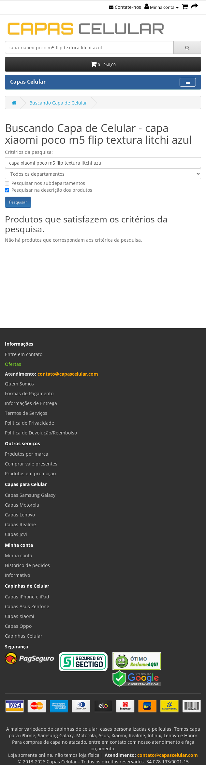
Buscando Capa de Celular (58, 103)
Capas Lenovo (20, 515)
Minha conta (161, 7)
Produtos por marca (26, 454)
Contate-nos (125, 7)
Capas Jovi (16, 534)
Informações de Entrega (31, 403)
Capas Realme (20, 524)
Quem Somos (19, 384)
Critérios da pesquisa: (29, 152)
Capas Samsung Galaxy (30, 495)
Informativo (17, 575)
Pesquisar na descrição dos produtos (48, 190)
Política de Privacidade (29, 423)
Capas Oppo (18, 626)
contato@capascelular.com (67, 374)
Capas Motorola (22, 505)
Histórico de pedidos (27, 565)
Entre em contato (23, 354)
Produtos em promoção (30, 473)
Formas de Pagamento (29, 393)
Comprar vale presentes (31, 464)
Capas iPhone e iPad (27, 597)
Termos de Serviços (26, 413)
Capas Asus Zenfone (27, 606)
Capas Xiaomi (19, 616)
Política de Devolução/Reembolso (41, 433)
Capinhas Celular (23, 636)
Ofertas (13, 364)
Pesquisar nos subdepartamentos (45, 183)
